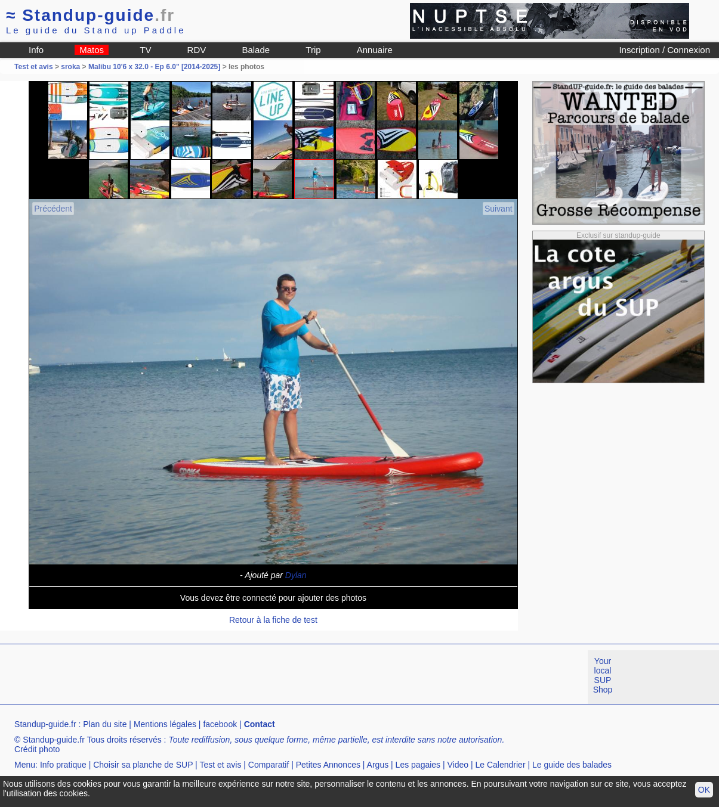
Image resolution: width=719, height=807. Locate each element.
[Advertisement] (217, 677)
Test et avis (34, 67)
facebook (220, 724)
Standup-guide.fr (45, 724)
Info (36, 50)
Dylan (296, 575)
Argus (378, 764)
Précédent (53, 208)
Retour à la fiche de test (273, 620)
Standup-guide (90, 15)
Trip (313, 50)
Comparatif (268, 764)
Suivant (499, 208)
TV (145, 50)
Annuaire (375, 50)
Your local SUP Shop (603, 675)
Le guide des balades (572, 764)
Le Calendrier (501, 764)
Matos (91, 50)
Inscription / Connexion (664, 50)
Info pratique (63, 764)
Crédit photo (37, 749)
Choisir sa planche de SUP (143, 764)
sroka (70, 67)
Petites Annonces (328, 764)
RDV (196, 50)
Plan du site (104, 724)
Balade (256, 50)
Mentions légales (165, 724)
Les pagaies (418, 764)
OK (704, 789)
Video (458, 764)
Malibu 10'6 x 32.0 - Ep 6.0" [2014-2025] (154, 67)
